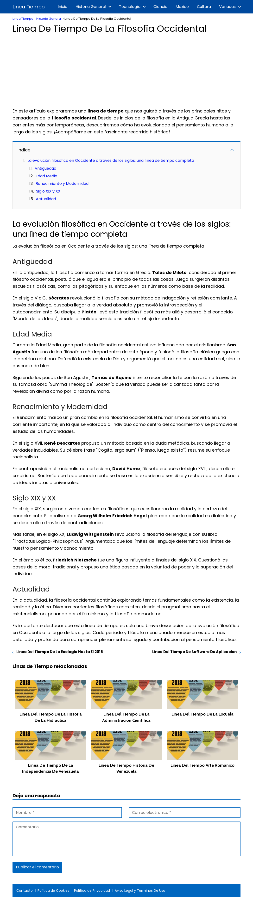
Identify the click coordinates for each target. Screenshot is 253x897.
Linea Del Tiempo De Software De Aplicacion (194, 651)
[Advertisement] (126, 69)
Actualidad (46, 199)
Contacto (24, 890)
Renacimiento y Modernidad (62, 183)
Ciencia (160, 6)
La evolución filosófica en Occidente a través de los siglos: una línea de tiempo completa (110, 160)
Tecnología (129, 6)
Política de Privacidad (92, 890)
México (182, 6)
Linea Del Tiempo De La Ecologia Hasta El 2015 (59, 651)
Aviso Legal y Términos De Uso (140, 890)
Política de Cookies (53, 890)
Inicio (62, 6)
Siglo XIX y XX (48, 191)
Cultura (204, 6)
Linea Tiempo (29, 6)
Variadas (227, 6)
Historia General (91, 6)
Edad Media (46, 176)
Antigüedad (45, 168)
